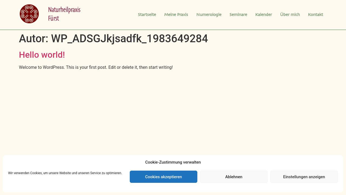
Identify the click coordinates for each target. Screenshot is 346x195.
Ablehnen (233, 176)
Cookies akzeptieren (163, 176)
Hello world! (42, 55)
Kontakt (315, 15)
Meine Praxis (176, 15)
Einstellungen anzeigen (304, 176)
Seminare (238, 15)
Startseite (147, 15)
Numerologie (208, 15)
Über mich (290, 15)
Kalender (263, 15)
